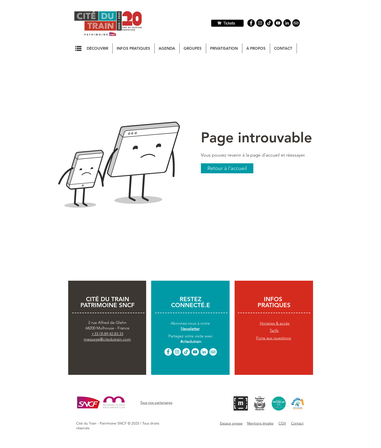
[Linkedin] (287, 23)
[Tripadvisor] (296, 23)
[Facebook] (251, 23)
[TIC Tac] (269, 23)
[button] (78, 48)
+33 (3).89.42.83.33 (107, 333)
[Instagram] (260, 23)
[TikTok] (186, 352)
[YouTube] (278, 23)
